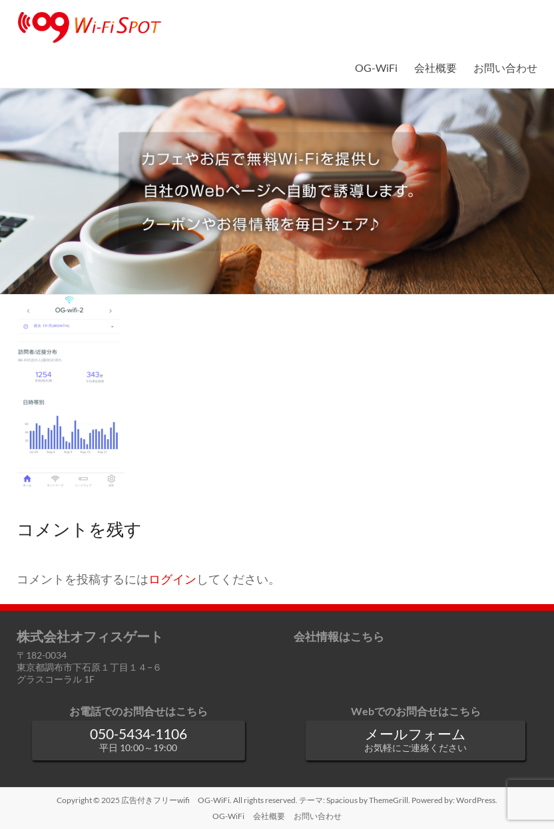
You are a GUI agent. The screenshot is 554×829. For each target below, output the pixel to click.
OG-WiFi (376, 67)
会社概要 (435, 67)
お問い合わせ (505, 67)
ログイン (172, 579)
